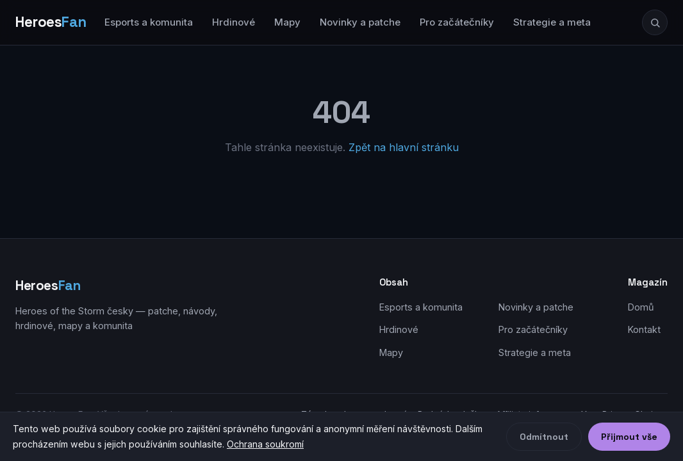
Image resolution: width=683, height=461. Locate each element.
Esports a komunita (148, 22)
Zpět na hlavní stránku (404, 147)
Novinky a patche (360, 22)
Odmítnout (544, 436)
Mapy (287, 22)
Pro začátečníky (457, 22)
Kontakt (644, 329)
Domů (641, 307)
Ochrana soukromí (265, 444)
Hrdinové (233, 22)
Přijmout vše (629, 436)
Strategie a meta (552, 22)
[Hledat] (655, 22)
